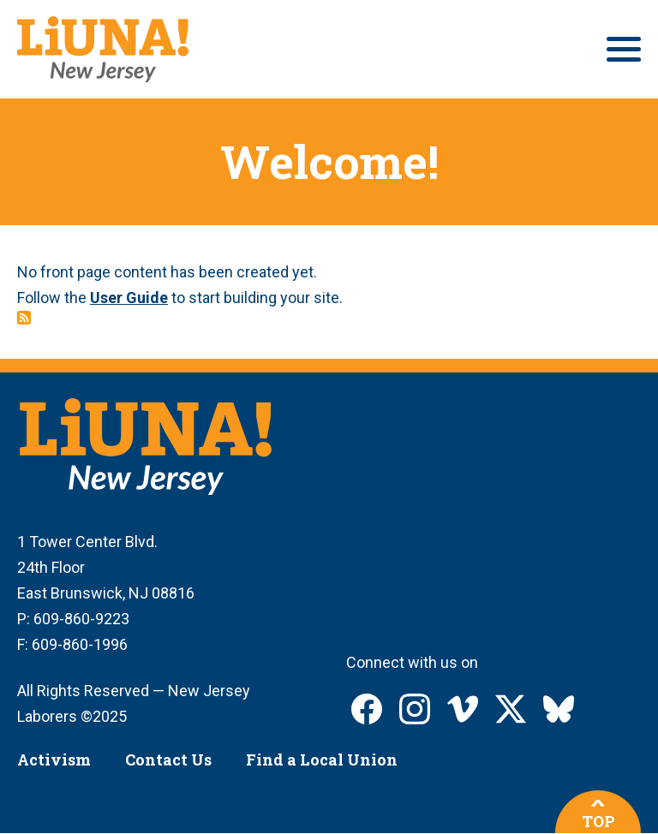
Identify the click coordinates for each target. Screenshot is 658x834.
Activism (54, 759)
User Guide (129, 298)
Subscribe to (24, 318)
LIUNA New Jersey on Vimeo (462, 709)
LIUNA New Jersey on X (510, 709)
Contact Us (168, 759)
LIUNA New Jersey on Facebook (366, 709)
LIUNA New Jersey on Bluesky (558, 709)
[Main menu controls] (623, 49)
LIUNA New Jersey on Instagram (414, 709)
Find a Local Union (322, 759)
